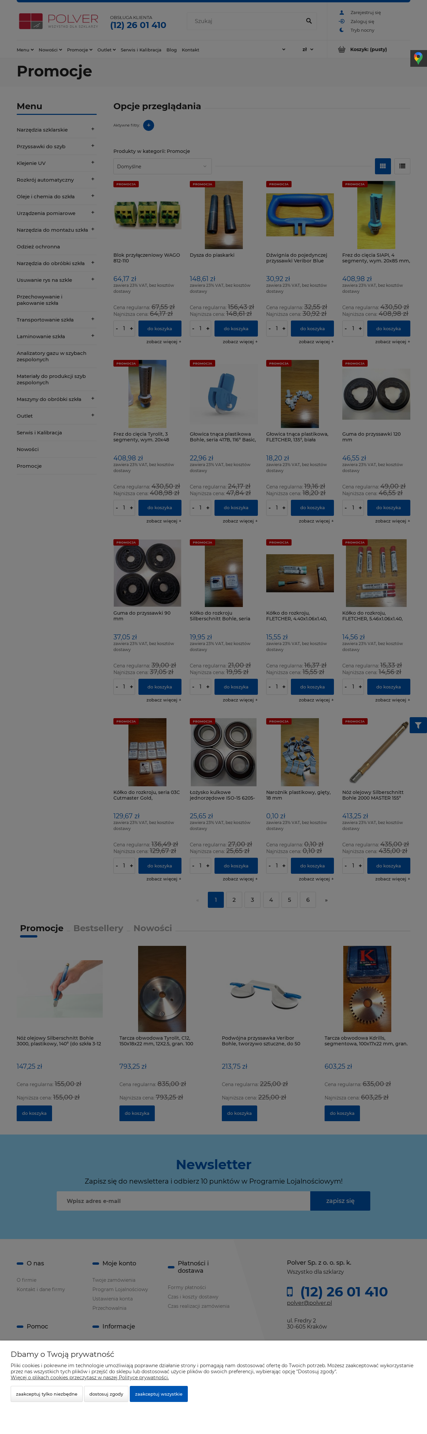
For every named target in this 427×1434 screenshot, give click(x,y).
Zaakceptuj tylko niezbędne (46, 1394)
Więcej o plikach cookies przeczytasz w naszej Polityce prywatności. (90, 1378)
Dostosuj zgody (106, 1394)
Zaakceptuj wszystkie (158, 1394)
